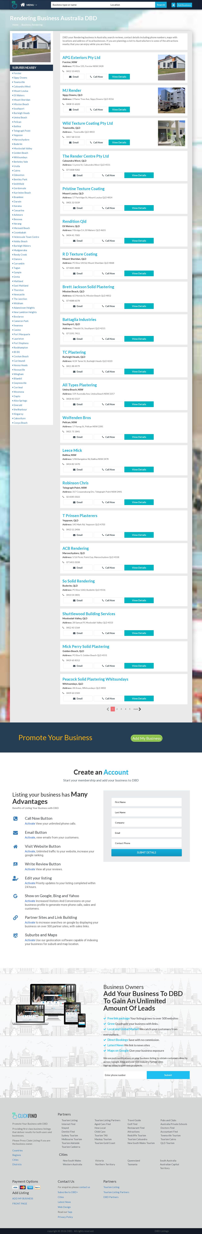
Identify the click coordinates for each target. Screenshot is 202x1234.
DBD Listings (162, 1231)
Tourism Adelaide (71, 1143)
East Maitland (20, 285)
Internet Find (68, 1124)
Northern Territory (105, 1164)
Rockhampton (20, 347)
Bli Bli (16, 351)
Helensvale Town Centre (25, 236)
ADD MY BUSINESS (22, 1198)
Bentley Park (19, 179)
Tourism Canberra (71, 1146)
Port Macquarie (21, 334)
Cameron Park (20, 321)
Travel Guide (134, 1120)
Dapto (16, 396)
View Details (119, 76)
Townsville (18, 82)
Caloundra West (21, 86)
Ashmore (17, 214)
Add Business (184, 5)
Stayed (65, 1127)
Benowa (17, 219)
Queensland (134, 1160)
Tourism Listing (70, 1120)
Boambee (17, 197)
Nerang (16, 223)
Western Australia (72, 1164)
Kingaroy (17, 413)
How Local (100, 1127)
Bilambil (17, 378)
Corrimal (17, 387)
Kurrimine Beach (21, 192)
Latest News (64, 1201)
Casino (16, 329)
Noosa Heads (20, 365)
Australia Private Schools (173, 1124)
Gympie (16, 272)
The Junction (19, 298)
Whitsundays (19, 157)
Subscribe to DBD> (68, 1192)
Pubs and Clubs (168, 1120)
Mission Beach (20, 104)
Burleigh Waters (21, 245)
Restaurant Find (136, 1127)
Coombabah (19, 232)
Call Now (96, 76)
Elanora (17, 259)
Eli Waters (18, 95)
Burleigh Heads (21, 113)
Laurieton (18, 338)
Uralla (16, 166)
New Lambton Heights (24, 312)
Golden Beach (20, 152)
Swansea (17, 325)
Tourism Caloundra (137, 1139)
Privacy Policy (65, 1217)
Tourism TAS (101, 1135)
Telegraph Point (21, 130)
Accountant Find (169, 1131)
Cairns (16, 170)
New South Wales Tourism (141, 1143)
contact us (84, 1187)
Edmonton (18, 175)
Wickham (17, 303)
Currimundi (18, 360)
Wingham (18, 374)
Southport (18, 108)
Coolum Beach (20, 356)
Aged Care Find (103, 1124)
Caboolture (19, 418)
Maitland (17, 281)
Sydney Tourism (70, 1135)
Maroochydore (20, 139)
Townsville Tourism (170, 1135)
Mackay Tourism (103, 1139)
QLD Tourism (167, 1143)
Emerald (17, 405)
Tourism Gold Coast (105, 1143)
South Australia (168, 1160)
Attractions (134, 1131)
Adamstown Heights (23, 307)
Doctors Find (167, 1127)
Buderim (17, 144)
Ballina (16, 126)
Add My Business (146, 738)
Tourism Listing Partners (107, 1120)
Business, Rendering (32, 24)
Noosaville (18, 369)
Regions (16, 1155)
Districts (17, 1164)
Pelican (16, 121)
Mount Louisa (20, 90)
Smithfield (18, 183)
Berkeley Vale (20, 161)
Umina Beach (19, 117)
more (137, 709)
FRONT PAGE (19, 1203)
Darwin (16, 201)
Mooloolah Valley (22, 148)
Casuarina (18, 210)
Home (15, 24)
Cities (15, 1159)
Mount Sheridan (21, 99)
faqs (70, 1211)
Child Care (100, 1131)
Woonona (18, 391)
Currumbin (18, 263)
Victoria (99, 1160)
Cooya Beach (19, 422)
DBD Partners (111, 1197)
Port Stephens (20, 343)
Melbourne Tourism (72, 1139)
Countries (17, 1150)
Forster (16, 73)
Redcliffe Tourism (137, 1135)
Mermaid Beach (21, 228)
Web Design (64, 1207)
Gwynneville (19, 382)
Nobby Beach (19, 241)
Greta (16, 276)
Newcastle (18, 294)
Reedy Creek (19, 254)
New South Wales (72, 1160)
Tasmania (132, 1164)
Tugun (16, 267)
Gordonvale (19, 188)
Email (74, 76)
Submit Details (146, 852)
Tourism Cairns (168, 1139)
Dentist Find (68, 1131)
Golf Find (132, 1124)
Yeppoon (17, 135)
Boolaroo (18, 316)
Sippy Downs (19, 77)
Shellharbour (19, 409)
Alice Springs (19, 400)
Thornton (18, 290)
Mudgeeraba (19, 250)
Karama (17, 205)
